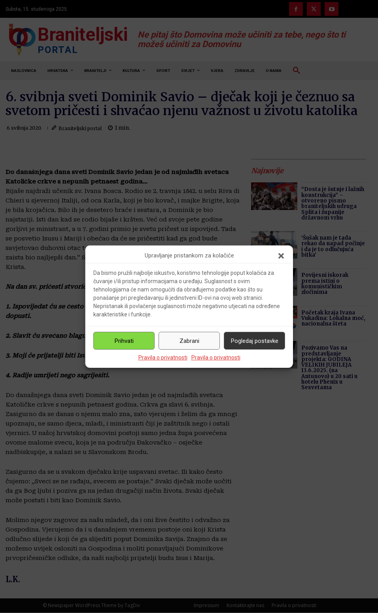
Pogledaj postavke (254, 340)
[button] (281, 256)
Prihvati (124, 340)
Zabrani (189, 340)
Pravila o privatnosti (162, 357)
